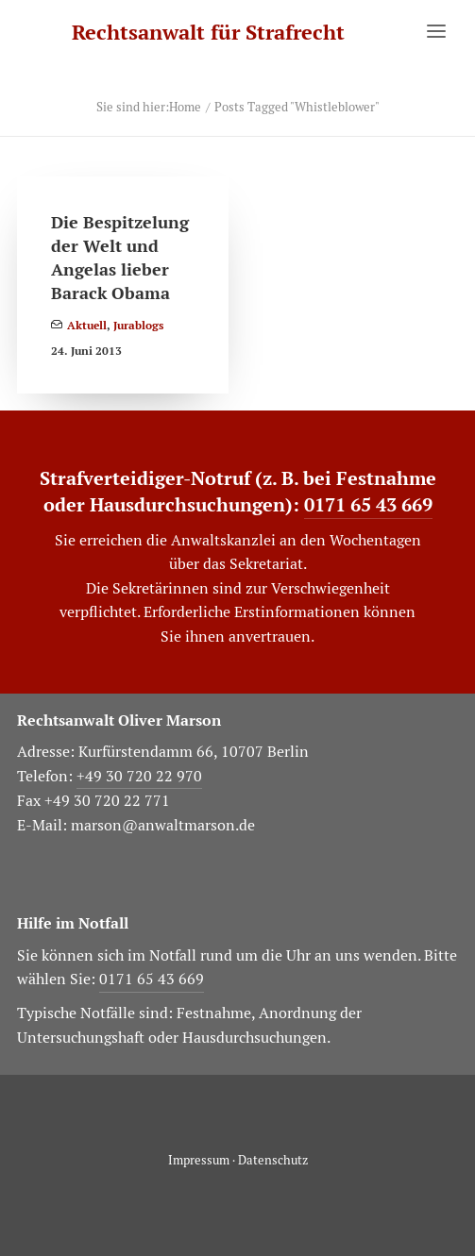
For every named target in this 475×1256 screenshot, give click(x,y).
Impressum (198, 1160)
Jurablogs (138, 325)
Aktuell (87, 325)
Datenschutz (273, 1160)
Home (185, 107)
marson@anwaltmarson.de (163, 825)
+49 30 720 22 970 (139, 776)
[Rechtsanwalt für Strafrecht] (208, 32)
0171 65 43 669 (368, 505)
